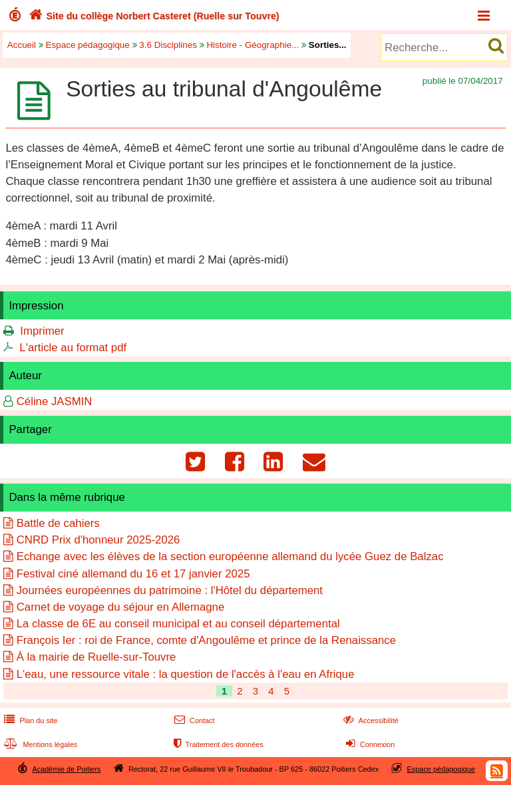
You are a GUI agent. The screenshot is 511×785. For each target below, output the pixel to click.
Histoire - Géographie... (252, 45)
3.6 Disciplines (168, 45)
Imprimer (42, 331)
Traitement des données (217, 744)
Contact (193, 720)
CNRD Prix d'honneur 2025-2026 (98, 540)
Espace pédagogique (88, 45)
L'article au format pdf (72, 347)
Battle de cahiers (58, 523)
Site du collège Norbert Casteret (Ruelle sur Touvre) (152, 16)
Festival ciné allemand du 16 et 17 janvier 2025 (133, 573)
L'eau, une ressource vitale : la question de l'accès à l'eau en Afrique (186, 674)
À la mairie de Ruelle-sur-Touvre (96, 657)
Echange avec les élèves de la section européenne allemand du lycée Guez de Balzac (230, 556)
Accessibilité (370, 720)
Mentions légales (39, 744)
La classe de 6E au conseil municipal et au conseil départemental (178, 623)
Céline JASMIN (54, 401)
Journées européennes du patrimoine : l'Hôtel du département (170, 590)
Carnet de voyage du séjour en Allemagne (121, 607)
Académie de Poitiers (66, 769)
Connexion (369, 744)
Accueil (21, 45)
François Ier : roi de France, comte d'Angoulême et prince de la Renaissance (206, 640)
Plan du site (29, 720)
